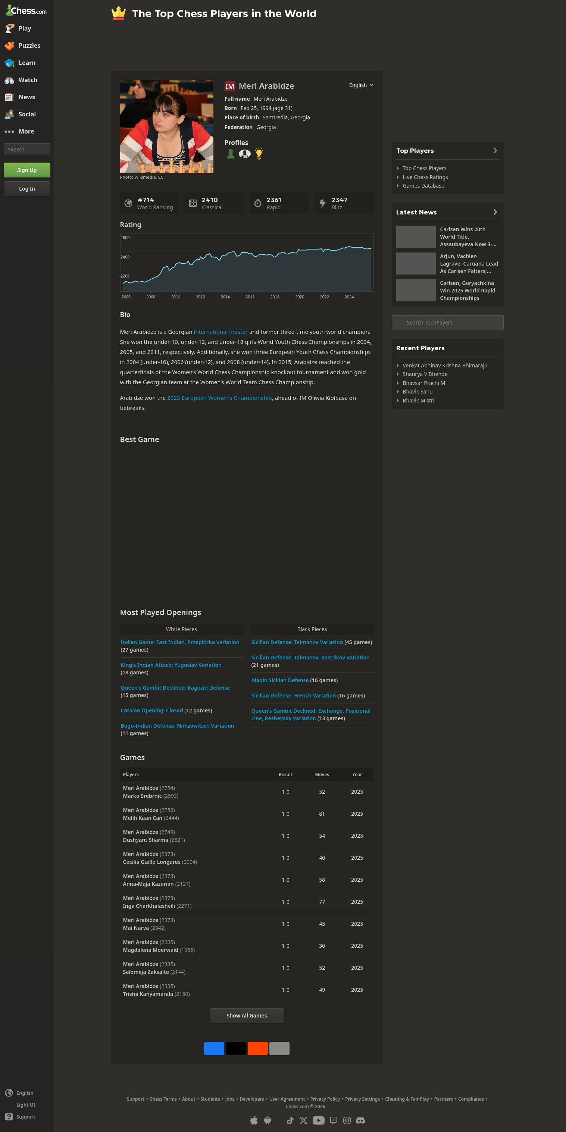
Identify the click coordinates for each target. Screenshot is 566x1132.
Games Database (423, 185)
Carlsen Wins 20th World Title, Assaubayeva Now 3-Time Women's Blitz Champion (466, 237)
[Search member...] (448, 322)
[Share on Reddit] (258, 1048)
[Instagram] (347, 1120)
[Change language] (27, 1093)
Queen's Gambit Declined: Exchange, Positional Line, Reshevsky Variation (311, 714)
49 (322, 989)
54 (322, 835)
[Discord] (360, 1120)
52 (322, 791)
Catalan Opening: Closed (153, 710)
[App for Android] (267, 1120)
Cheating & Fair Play (407, 1099)
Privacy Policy (325, 1099)
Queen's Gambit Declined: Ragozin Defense (175, 687)
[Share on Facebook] (214, 1048)
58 (322, 879)
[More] (27, 131)
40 (322, 857)
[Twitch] (333, 1120)
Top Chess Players (425, 168)
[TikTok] (290, 1120)
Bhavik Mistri (419, 400)
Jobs (230, 1099)
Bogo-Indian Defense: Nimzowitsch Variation (177, 725)
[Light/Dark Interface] (27, 1105)
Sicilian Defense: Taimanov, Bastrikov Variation (310, 657)
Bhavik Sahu (418, 391)
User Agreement (287, 1099)
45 (322, 923)
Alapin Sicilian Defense (280, 680)
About (189, 1099)
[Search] (27, 149)
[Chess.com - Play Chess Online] (27, 10)
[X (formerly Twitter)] (303, 1120)
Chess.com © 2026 (305, 1106)
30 (322, 945)
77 (322, 901)
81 (322, 813)
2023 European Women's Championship (219, 397)
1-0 (286, 791)
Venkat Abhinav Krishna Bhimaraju (445, 365)
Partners (443, 1099)
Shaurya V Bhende (425, 373)
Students (210, 1099)
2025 (357, 791)
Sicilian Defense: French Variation (294, 695)
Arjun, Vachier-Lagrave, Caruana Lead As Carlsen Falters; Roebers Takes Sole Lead (469, 264)
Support (135, 1099)
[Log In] (27, 188)
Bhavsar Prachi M (424, 382)
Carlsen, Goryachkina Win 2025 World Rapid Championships (467, 290)
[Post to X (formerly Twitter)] (236, 1048)
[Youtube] (319, 1120)
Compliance (471, 1099)
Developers (252, 1099)
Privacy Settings (362, 1099)
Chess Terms (163, 1099)
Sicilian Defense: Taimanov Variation (298, 642)
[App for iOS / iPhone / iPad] (254, 1120)
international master (221, 331)
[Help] (27, 1117)
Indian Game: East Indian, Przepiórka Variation (180, 642)
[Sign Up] (27, 170)
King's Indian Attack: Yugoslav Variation (171, 664)
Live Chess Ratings (425, 177)
